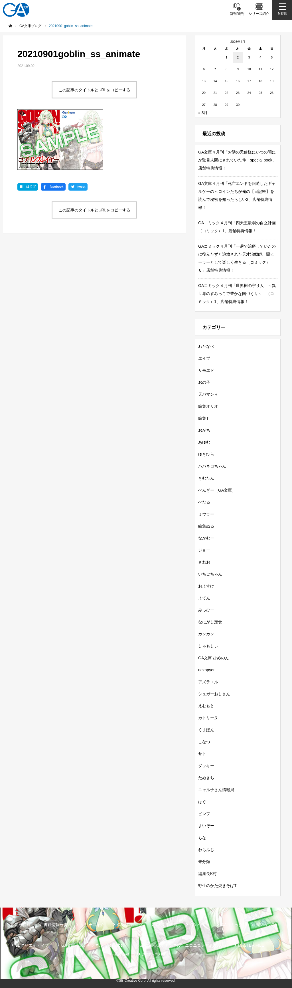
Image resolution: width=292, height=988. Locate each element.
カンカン (206, 634)
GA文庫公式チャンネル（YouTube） (94, 945)
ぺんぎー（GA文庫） (217, 490)
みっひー (206, 610)
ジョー (204, 550)
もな (202, 837)
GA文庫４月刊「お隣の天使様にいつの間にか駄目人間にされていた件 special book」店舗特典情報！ (237, 160)
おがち (204, 430)
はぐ (202, 801)
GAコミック (232, 924)
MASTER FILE (251, 945)
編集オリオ (208, 406)
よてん (204, 598)
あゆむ (204, 442)
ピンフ (204, 813)
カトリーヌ (208, 718)
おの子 (204, 382)
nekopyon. (207, 670)
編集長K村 (207, 873)
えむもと (206, 706)
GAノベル (199, 924)
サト (202, 753)
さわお (204, 562)
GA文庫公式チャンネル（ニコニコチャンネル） (182, 945)
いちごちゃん (210, 574)
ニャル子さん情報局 (216, 789)
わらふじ (206, 849)
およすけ (206, 586)
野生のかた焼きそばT (217, 885)
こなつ (204, 742)
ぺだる (204, 502)
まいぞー (206, 825)
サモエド (206, 370)
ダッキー (206, 765)
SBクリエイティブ (31, 945)
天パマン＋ (208, 394)
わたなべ (206, 346)
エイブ (204, 358)
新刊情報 (23, 924)
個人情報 (121, 954)
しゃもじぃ (208, 646)
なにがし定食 (210, 622)
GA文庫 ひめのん (213, 658)
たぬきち (206, 777)
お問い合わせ (154, 954)
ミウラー (206, 514)
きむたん (206, 478)
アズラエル (208, 682)
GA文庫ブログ (130, 924)
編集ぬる (206, 526)
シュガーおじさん (214, 694)
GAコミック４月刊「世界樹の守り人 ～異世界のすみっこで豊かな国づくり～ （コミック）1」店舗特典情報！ (237, 293)
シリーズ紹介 (92, 924)
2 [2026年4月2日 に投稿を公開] (238, 57)
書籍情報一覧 (56, 924)
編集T (203, 418)
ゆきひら (206, 454)
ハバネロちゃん (212, 466)
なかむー (206, 538)
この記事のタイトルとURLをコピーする (94, 90)
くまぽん (206, 730)
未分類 (204, 861)
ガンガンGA (266, 924)
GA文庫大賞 (166, 924)
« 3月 (203, 112)
